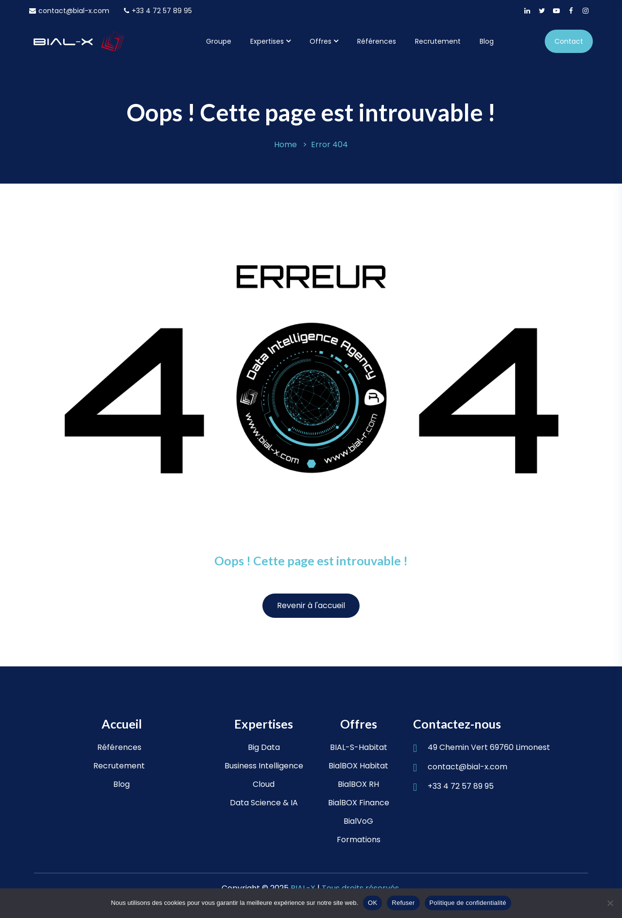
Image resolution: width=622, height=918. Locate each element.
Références (376, 41)
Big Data (264, 747)
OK (372, 902)
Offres (320, 41)
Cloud (264, 784)
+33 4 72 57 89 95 (158, 11)
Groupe (218, 41)
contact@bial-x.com (69, 11)
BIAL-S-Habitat (358, 747)
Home (285, 144)
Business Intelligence (264, 765)
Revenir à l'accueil (311, 605)
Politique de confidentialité (468, 902)
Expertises (267, 41)
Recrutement (438, 41)
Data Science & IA (264, 802)
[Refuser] (610, 903)
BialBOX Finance (358, 802)
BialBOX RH (358, 784)
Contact (568, 41)
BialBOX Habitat (358, 765)
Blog (487, 41)
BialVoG (358, 821)
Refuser (403, 902)
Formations (358, 839)
